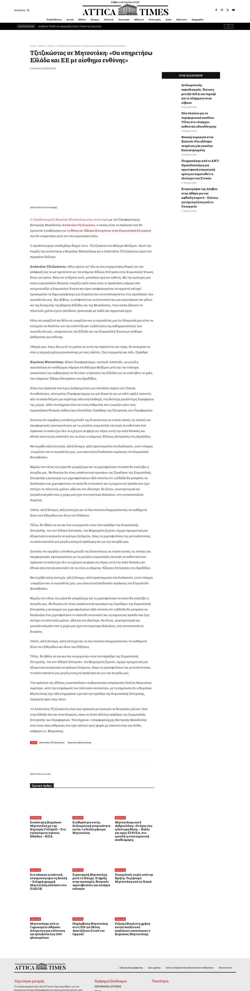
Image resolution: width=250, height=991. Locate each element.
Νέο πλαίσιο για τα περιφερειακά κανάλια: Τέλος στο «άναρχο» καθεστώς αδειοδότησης (199, 107)
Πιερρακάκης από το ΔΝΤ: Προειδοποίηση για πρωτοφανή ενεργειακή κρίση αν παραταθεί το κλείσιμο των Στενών (200, 144)
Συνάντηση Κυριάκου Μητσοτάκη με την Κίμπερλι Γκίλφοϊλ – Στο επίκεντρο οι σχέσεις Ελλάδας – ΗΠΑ (46, 765)
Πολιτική (51, 46)
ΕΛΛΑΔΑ (35, 755)
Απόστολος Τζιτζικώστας (51, 680)
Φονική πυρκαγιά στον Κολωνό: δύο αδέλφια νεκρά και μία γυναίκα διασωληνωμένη (200, 125)
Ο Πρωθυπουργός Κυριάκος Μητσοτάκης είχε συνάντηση (69, 157)
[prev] (226, 26)
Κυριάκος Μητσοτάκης (79, 680)
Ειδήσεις (41, 46)
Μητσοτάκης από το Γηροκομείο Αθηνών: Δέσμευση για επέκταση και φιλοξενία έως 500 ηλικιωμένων (49, 856)
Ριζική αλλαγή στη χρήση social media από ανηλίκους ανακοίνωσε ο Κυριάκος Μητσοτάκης (133, 856)
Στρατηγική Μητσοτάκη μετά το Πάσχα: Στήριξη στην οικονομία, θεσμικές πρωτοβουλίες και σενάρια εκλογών (91, 812)
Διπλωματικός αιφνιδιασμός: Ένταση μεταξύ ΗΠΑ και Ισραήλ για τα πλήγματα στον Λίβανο (200, 88)
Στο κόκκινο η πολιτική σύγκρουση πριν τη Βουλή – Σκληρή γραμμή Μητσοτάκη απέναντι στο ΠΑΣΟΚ (46, 812)
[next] (231, 26)
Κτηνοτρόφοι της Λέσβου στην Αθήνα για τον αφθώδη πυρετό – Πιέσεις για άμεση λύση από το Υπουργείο (200, 164)
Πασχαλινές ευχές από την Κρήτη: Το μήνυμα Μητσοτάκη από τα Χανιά (133, 811)
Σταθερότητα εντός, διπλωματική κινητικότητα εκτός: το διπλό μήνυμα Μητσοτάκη (91, 763)
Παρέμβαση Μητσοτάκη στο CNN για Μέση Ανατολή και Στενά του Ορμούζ (89, 855)
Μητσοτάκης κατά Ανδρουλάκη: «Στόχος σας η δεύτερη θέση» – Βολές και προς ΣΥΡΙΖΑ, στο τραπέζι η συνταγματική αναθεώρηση (133, 766)
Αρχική (33, 46)
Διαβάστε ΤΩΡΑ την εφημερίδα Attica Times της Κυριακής (69, 26)
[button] (22, 10)
